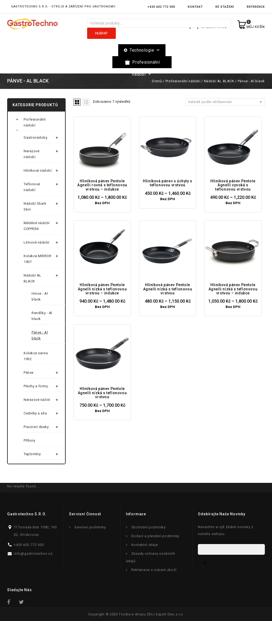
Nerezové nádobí (31, 154)
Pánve (28, 373)
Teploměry (32, 454)
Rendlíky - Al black (42, 316)
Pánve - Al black (40, 335)
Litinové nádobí (36, 242)
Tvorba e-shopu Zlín (136, 614)
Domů (157, 81)
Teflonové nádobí (32, 187)
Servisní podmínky (90, 527)
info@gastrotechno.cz (33, 554)
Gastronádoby (35, 137)
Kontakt (195, 7)
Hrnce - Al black (40, 296)
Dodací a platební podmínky (155, 536)
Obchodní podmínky (148, 527)
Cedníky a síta (35, 413)
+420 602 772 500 (161, 7)
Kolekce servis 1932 (36, 356)
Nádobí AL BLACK (219, 81)
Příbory (29, 440)
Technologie (145, 50)
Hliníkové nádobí (38, 170)
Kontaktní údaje (144, 545)
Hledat (101, 33)
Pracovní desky (36, 427)
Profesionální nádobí (146, 64)
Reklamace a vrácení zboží (154, 570)
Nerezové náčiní (37, 400)
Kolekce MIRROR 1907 (37, 259)
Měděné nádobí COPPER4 (37, 226)
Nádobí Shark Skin (35, 206)
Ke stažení (224, 7)
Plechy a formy (36, 386)
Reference (256, 7)
